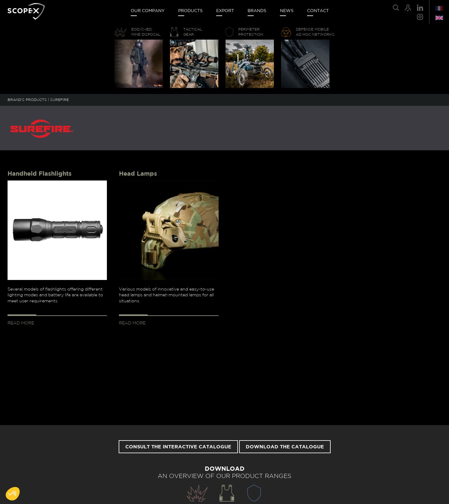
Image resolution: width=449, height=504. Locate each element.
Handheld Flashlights (40, 174)
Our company (148, 11)
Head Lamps (138, 174)
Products (190, 11)
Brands (257, 11)
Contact (318, 11)
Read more (21, 323)
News (286, 11)
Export (225, 11)
